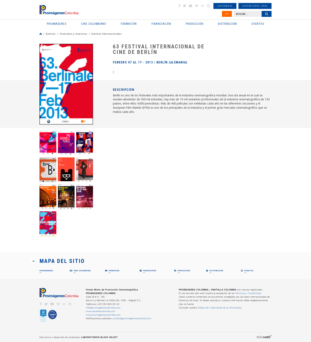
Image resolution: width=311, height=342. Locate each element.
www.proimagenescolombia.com (103, 314)
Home (40, 34)
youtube (191, 5)
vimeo (197, 5)
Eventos (51, 33)
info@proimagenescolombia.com (103, 307)
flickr (202, 5)
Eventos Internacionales (106, 33)
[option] (66, 84)
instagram (208, 5)
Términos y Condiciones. (248, 293)
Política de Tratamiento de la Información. (220, 307)
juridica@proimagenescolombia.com (132, 318)
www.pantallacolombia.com (100, 311)
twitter (185, 5)
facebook (179, 5)
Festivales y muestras (73, 33)
